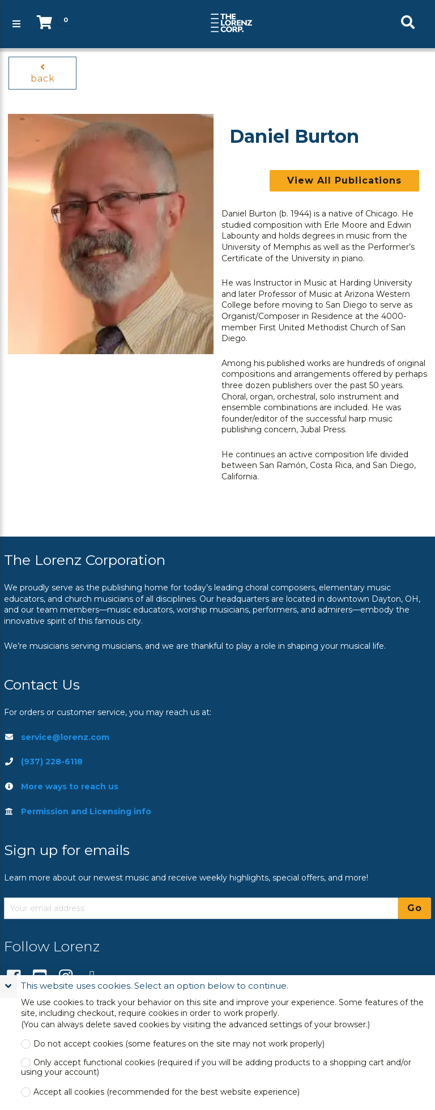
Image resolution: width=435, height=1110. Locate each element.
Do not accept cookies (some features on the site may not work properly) (179, 1044)
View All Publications (344, 180)
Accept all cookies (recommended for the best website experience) (166, 1092)
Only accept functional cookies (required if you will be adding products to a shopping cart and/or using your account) (216, 1067)
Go (414, 908)
